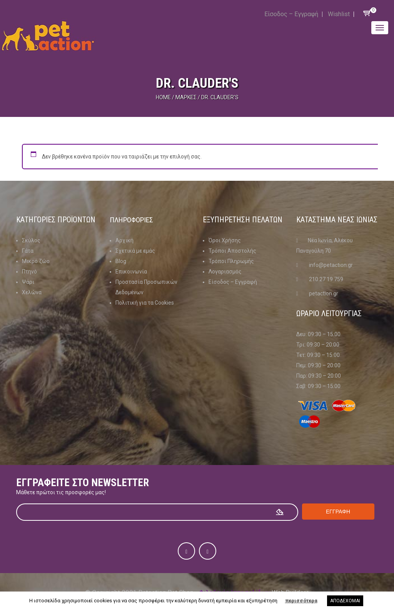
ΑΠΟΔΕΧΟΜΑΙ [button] (345, 600)
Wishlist (339, 14)
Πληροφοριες (133, 219)
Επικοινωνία (131, 271)
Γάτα (27, 251)
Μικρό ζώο (36, 261)
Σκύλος (31, 240)
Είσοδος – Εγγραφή (291, 14)
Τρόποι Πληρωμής (231, 261)
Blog (120, 261)
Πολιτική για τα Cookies (144, 303)
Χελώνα (32, 292)
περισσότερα (301, 600)
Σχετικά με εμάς (135, 251)
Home (163, 97)
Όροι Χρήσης (225, 240)
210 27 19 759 (326, 279)
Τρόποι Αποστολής (232, 251)
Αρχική (124, 240)
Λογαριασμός (225, 271)
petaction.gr (323, 293)
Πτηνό (29, 271)
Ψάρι (28, 282)
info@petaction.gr (331, 265)
